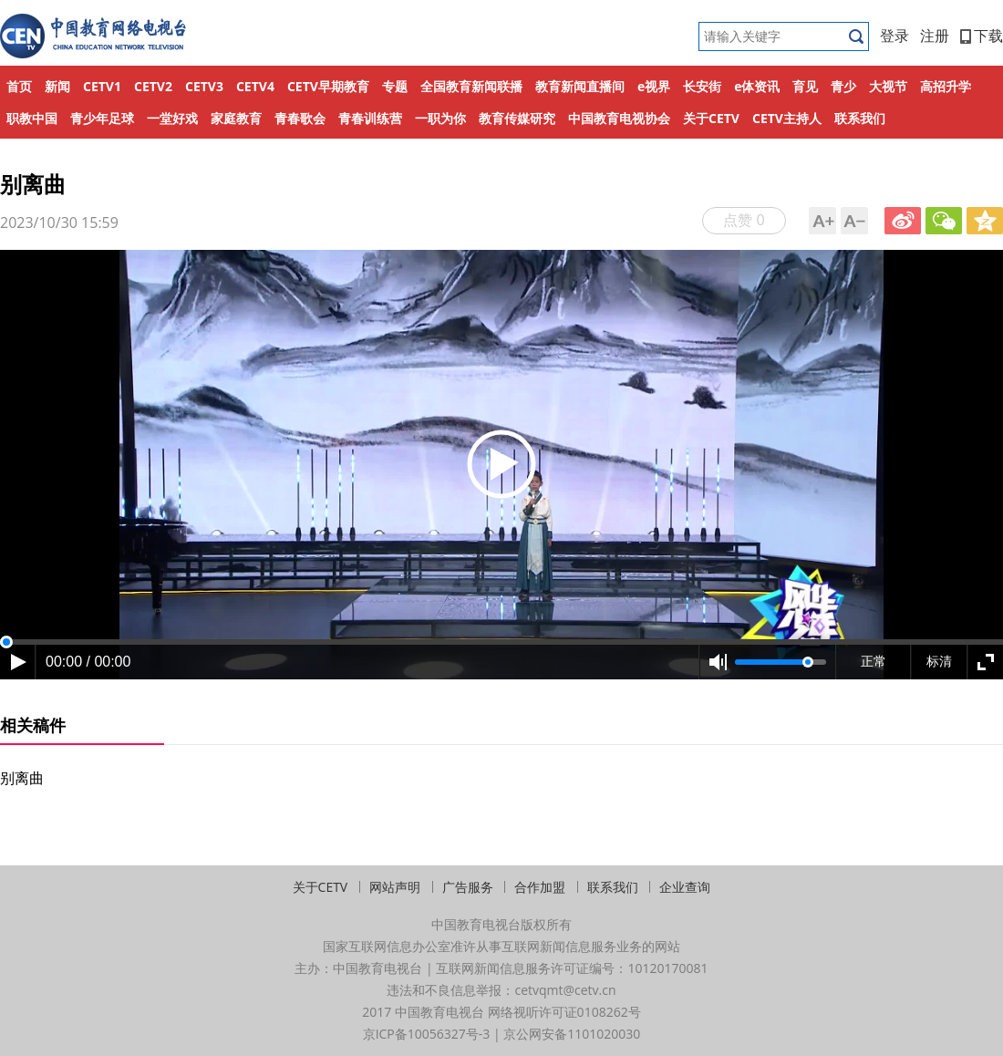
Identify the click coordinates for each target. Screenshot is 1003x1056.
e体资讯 (757, 86)
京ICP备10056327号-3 (427, 1033)
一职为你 (440, 118)
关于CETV (711, 118)
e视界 (653, 86)
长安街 (702, 86)
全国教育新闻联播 (471, 86)
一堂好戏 (172, 118)
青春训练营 (370, 118)
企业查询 (684, 887)
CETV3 (204, 86)
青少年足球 (102, 118)
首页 (19, 86)
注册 (934, 36)
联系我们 (859, 118)
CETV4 (255, 86)
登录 (894, 36)
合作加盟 (539, 887)
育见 (805, 86)
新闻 (57, 86)
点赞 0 (743, 220)
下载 (981, 36)
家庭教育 (236, 118)
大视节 (888, 86)
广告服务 (467, 887)
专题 (395, 86)
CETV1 (102, 86)
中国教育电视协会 (619, 118)
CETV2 (153, 86)
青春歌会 (300, 118)
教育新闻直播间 (580, 86)
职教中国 (31, 118)
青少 (843, 86)
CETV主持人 (787, 118)
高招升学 (945, 86)
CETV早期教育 (328, 86)
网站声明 (394, 887)
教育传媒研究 (517, 118)
